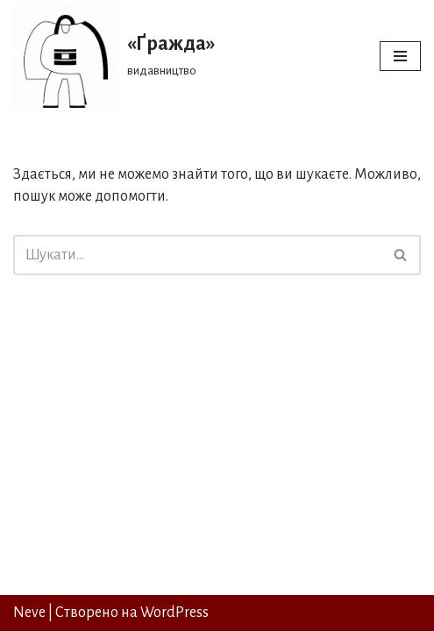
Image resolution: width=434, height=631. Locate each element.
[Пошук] (197, 255)
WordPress (174, 612)
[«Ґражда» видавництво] (114, 56)
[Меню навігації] (400, 56)
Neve (29, 612)
